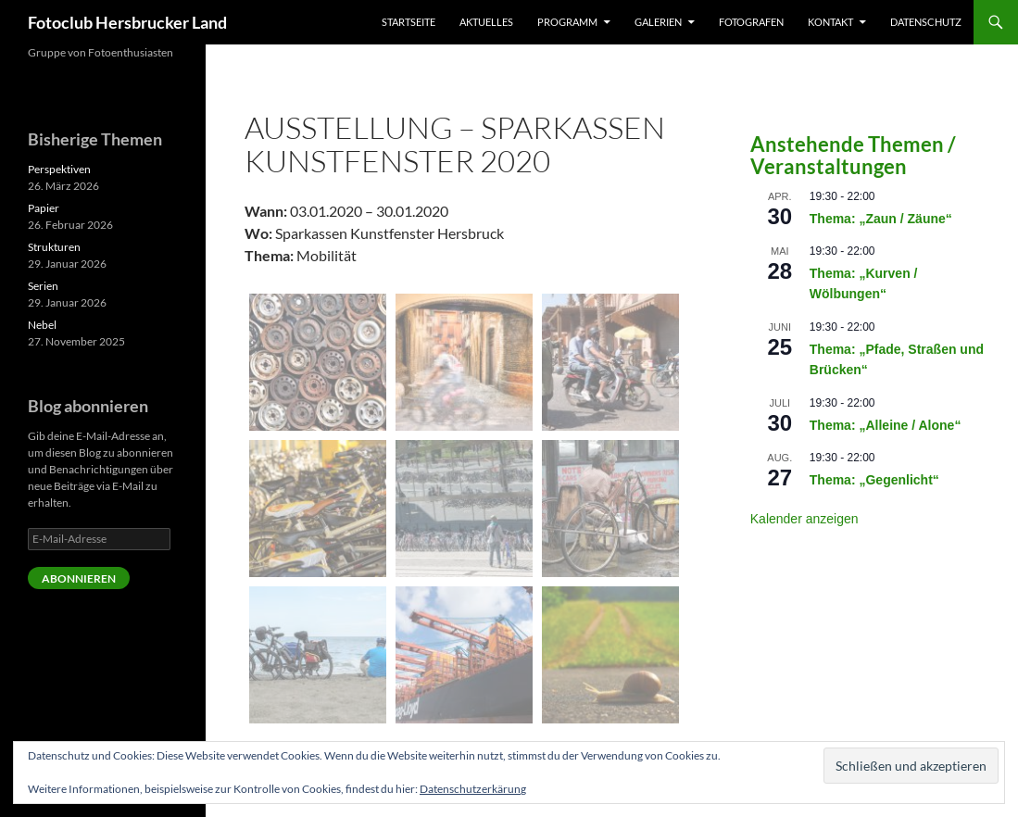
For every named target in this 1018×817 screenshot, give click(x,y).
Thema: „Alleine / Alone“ (885, 425)
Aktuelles (486, 22)
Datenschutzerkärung (473, 789)
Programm (567, 22)
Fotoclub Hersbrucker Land (127, 22)
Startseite (408, 22)
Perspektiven (59, 169)
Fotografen (751, 22)
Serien (43, 286)
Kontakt (830, 22)
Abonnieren (79, 578)
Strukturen (54, 247)
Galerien (658, 22)
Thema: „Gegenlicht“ (874, 479)
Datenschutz (925, 22)
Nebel (42, 325)
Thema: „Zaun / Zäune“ (881, 218)
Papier (43, 208)
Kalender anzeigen (804, 518)
